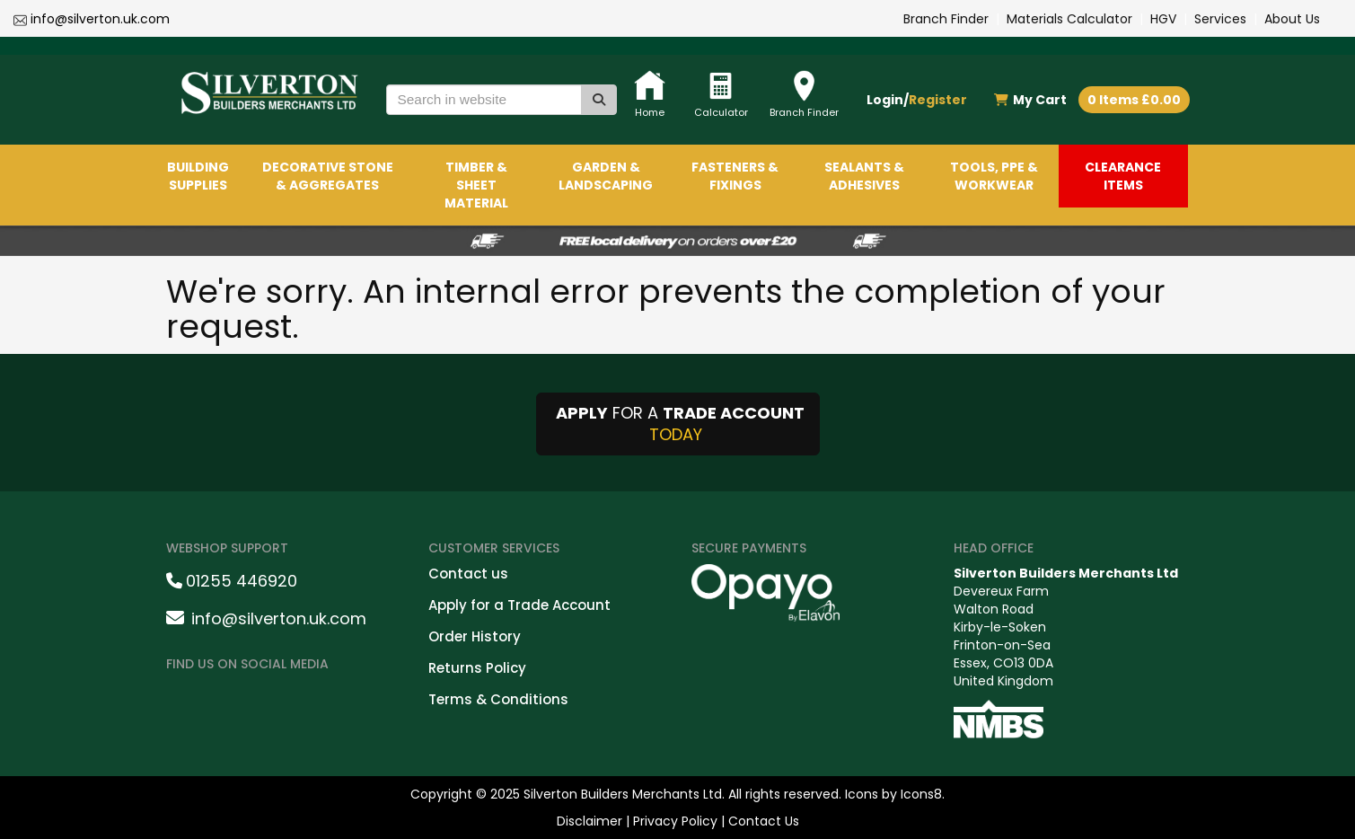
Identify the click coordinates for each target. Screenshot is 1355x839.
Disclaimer (589, 821)
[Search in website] (484, 99)
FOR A (678, 424)
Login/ (917, 100)
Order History (474, 636)
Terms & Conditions (498, 699)
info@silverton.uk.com (100, 19)
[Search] (599, 99)
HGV (1163, 19)
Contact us (468, 573)
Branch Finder (946, 19)
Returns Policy (477, 667)
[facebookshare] (187, 701)
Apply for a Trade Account (519, 605)
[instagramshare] (234, 701)
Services (1220, 19)
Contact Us (763, 821)
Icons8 (921, 794)
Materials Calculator (1069, 19)
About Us (1292, 19)
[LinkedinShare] (281, 701)
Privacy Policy (675, 821)
